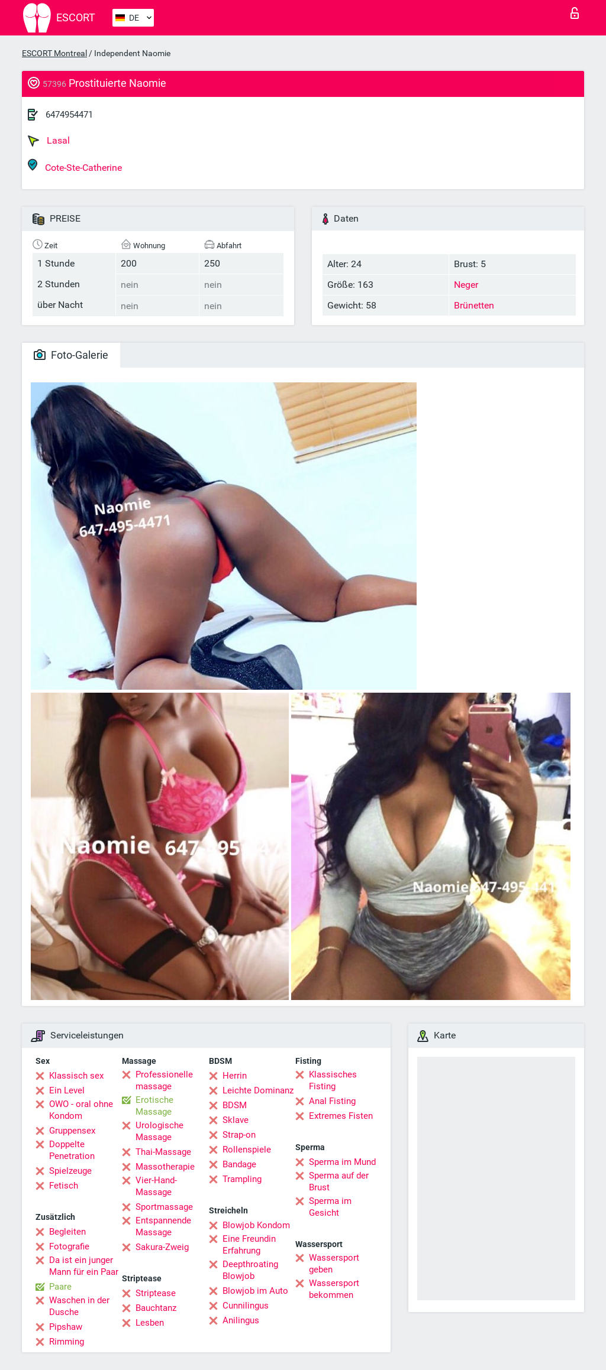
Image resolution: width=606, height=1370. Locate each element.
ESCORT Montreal (54, 53)
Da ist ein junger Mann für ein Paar (83, 1266)
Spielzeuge (70, 1171)
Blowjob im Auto (255, 1290)
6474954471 (69, 114)
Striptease (156, 1293)
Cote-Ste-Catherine (75, 165)
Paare (60, 1286)
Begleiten (67, 1231)
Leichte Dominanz (258, 1090)
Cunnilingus (246, 1305)
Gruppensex (72, 1130)
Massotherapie (165, 1166)
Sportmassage (164, 1207)
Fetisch (63, 1185)
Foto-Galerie (71, 355)
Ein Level (67, 1090)
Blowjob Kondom (256, 1225)
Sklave (236, 1120)
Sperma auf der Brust (339, 1181)
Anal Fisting (332, 1101)
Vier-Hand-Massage (156, 1186)
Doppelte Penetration (72, 1150)
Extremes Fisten (341, 1116)
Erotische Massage (154, 1106)
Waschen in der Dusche (79, 1306)
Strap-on (239, 1134)
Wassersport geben (334, 1263)
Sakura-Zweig (162, 1247)
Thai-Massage (163, 1152)
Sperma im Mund (342, 1162)
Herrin (235, 1075)
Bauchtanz (156, 1308)
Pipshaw (65, 1327)
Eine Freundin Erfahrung (249, 1244)
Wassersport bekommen (334, 1289)
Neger (466, 284)
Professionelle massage (164, 1080)
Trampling (242, 1179)
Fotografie (69, 1246)
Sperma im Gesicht (330, 1207)
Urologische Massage (159, 1131)
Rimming (66, 1341)
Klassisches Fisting (333, 1080)
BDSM (235, 1105)
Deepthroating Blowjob (250, 1270)
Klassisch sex (76, 1075)
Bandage (239, 1164)
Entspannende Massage (163, 1226)
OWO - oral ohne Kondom (81, 1110)
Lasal (49, 141)
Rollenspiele (247, 1149)
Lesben (150, 1322)
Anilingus (241, 1320)
